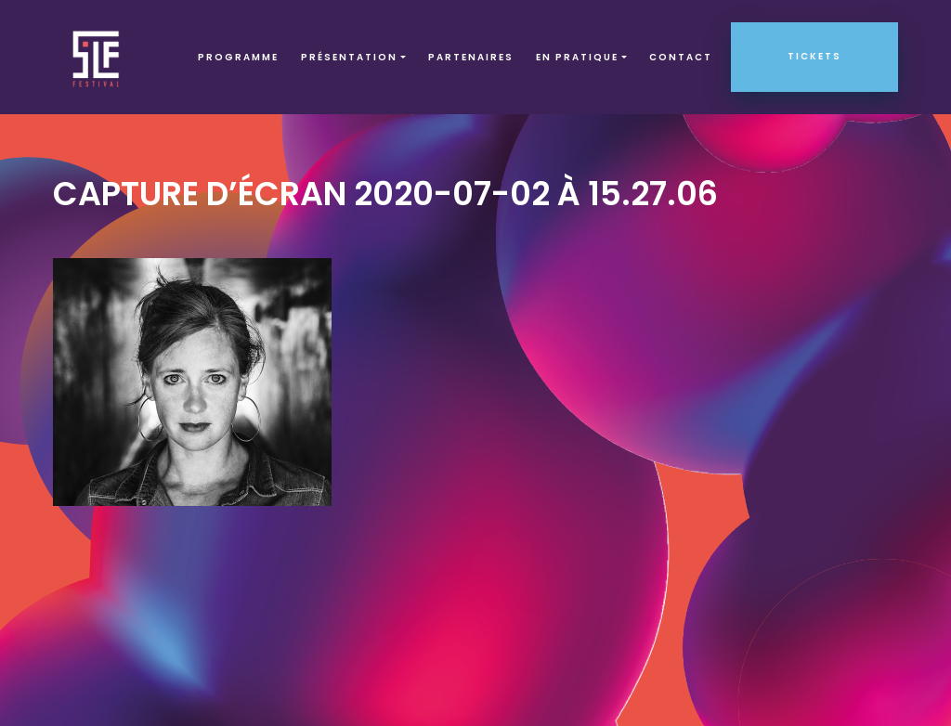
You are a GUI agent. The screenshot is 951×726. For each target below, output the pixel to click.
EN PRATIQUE (577, 57)
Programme (238, 57)
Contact (680, 57)
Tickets (814, 56)
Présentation (349, 57)
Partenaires (471, 57)
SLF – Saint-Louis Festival (97, 57)
